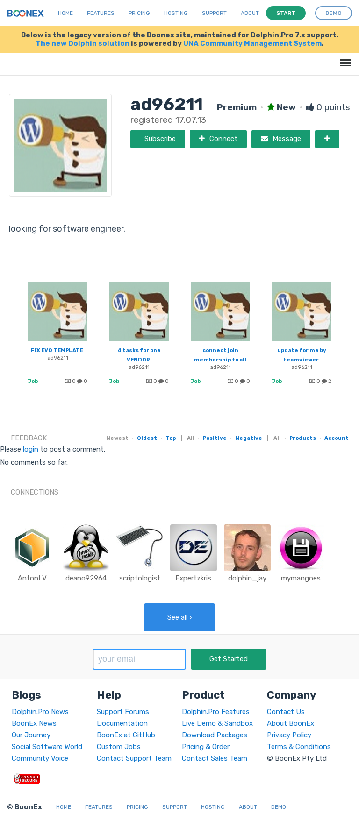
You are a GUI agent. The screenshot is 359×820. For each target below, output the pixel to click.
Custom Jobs (119, 746)
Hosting (176, 13)
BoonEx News (34, 723)
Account (336, 438)
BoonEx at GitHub (126, 735)
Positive (215, 438)
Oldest (147, 438)
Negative (248, 438)
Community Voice (40, 758)
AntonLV (32, 578)
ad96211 (57, 357)
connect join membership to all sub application (220, 359)
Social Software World (47, 746)
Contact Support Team (134, 758)
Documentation (122, 723)
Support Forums (123, 711)
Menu (343, 58)
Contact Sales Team (214, 758)
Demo (278, 807)
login (30, 449)
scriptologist (139, 578)
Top (170, 438)
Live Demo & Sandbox (217, 723)
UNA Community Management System (252, 43)
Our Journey (31, 735)
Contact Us (286, 711)
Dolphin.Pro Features (216, 711)
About (250, 13)
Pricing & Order (206, 746)
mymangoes (301, 578)
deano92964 (86, 578)
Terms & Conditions (299, 746)
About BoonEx (290, 723)
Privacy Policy (289, 735)
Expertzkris (193, 578)
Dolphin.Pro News (40, 711)
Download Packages (214, 735)
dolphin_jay (247, 578)
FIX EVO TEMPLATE (57, 350)
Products (302, 438)
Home (65, 13)
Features (101, 13)
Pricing (139, 13)
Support (214, 13)
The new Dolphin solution (82, 43)
